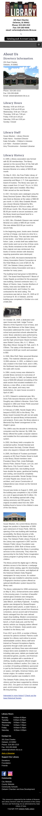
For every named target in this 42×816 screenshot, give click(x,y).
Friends (5, 766)
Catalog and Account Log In (21, 38)
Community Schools (10, 787)
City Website (7, 782)
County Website (8, 784)
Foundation (6, 763)
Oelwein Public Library (26, 809)
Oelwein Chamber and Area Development (18, 789)
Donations (6, 760)
